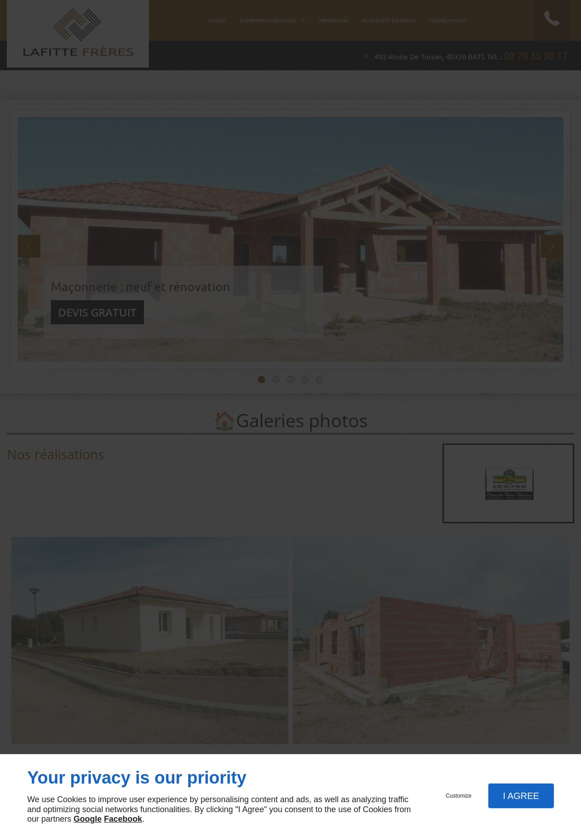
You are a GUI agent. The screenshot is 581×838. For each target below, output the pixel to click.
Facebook (123, 818)
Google (88, 818)
